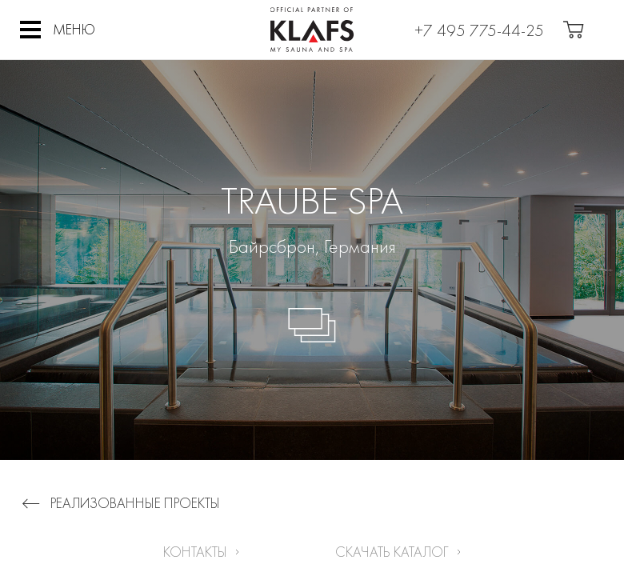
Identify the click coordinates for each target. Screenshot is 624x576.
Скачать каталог (392, 551)
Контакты (195, 551)
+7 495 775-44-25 (479, 30)
